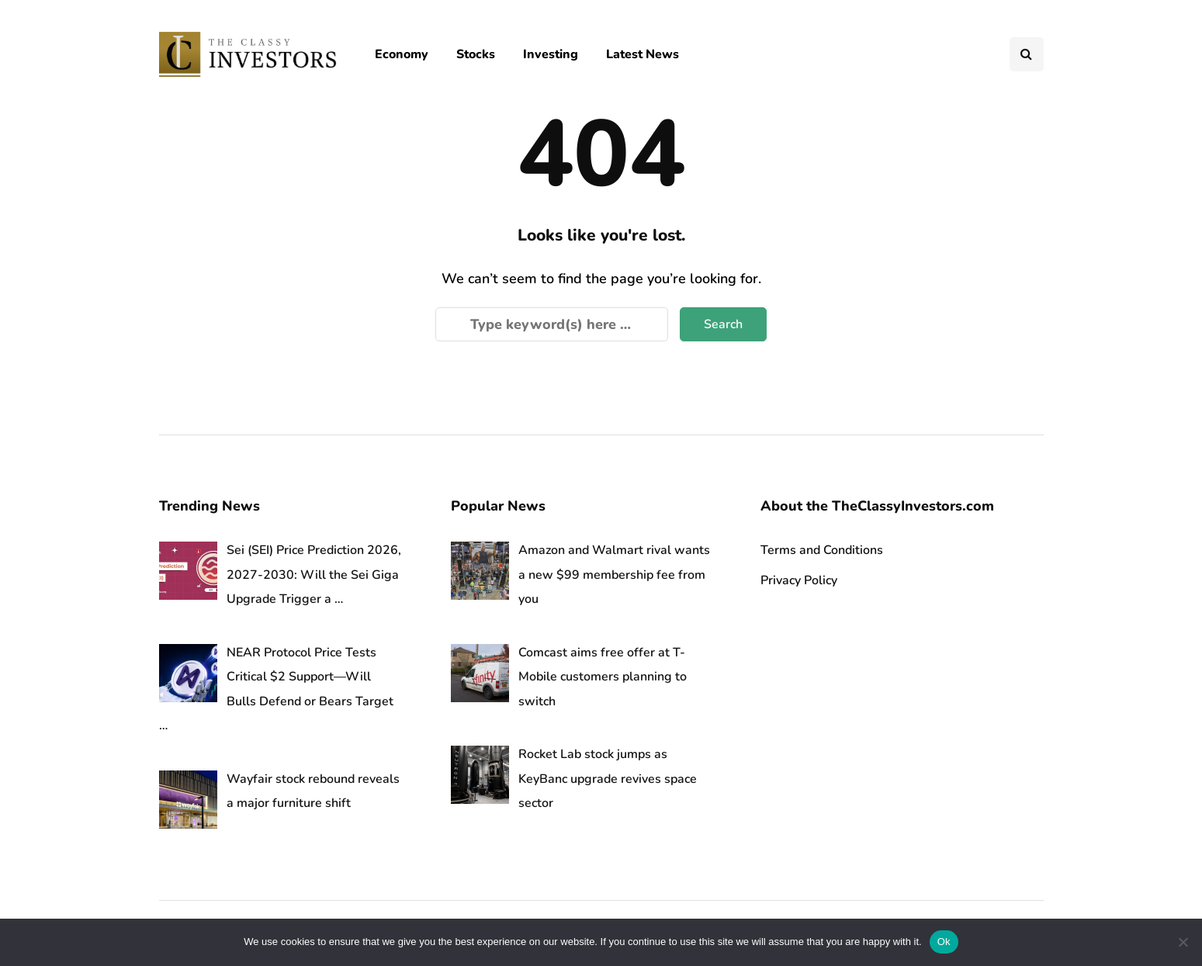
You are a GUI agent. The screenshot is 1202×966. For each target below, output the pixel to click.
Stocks (475, 54)
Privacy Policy (798, 580)
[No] (1182, 942)
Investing (550, 54)
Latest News (642, 54)
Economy (401, 54)
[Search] (551, 324)
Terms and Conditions (821, 550)
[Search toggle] (1027, 54)
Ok (944, 941)
